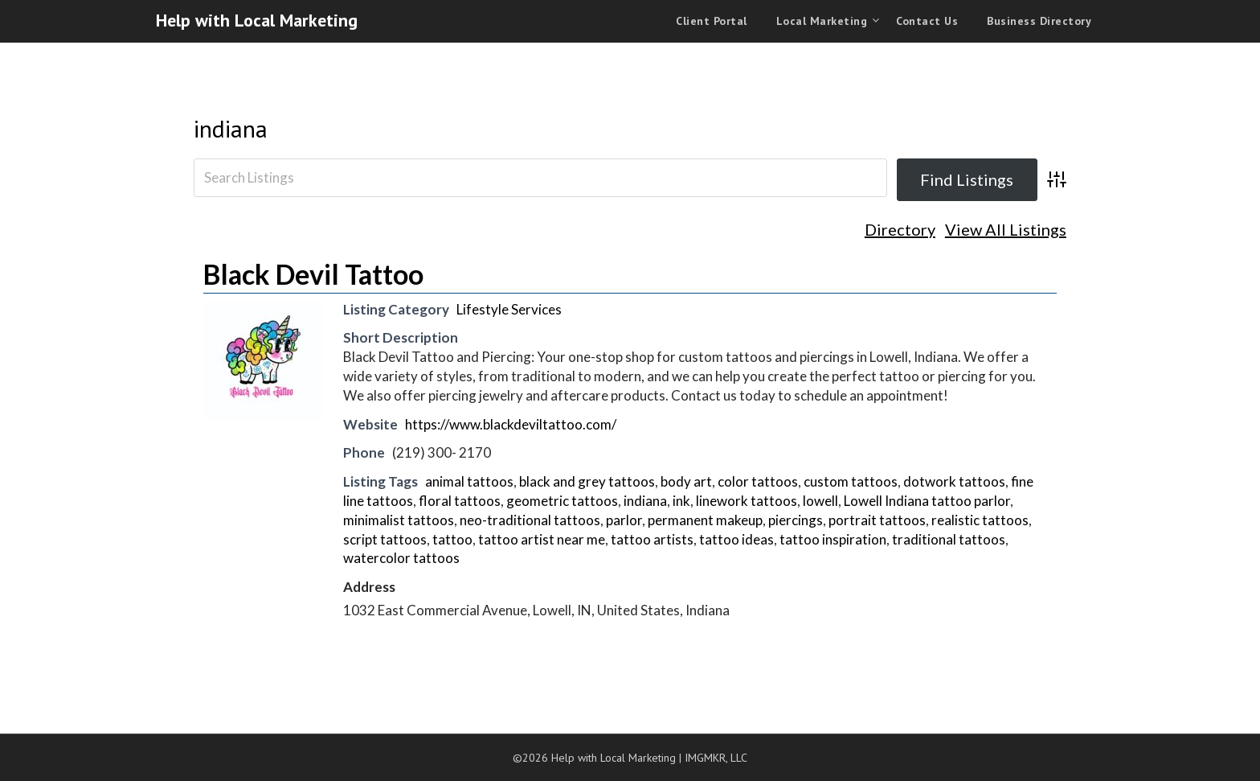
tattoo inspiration (832, 539)
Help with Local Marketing (257, 20)
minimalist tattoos (398, 520)
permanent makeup (705, 520)
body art (686, 481)
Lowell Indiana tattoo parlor (927, 500)
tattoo (452, 539)
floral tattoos (460, 500)
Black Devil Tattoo (313, 273)
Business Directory (1039, 21)
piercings (795, 520)
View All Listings (1005, 229)
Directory (900, 229)
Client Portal (711, 21)
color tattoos (758, 481)
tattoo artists (652, 539)
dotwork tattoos (954, 481)
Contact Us (927, 21)
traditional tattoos (948, 539)
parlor (624, 520)
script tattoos (385, 539)
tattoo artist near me (541, 539)
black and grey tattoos (587, 481)
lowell (820, 500)
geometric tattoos (562, 500)
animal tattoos (469, 481)
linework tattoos (746, 500)
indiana (231, 128)
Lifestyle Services (509, 309)
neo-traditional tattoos (530, 520)
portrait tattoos (877, 520)
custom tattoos (851, 481)
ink (681, 500)
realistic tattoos (980, 520)
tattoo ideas (736, 539)
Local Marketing (822, 21)
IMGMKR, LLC (716, 757)
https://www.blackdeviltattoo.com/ (510, 424)
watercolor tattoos (401, 557)
